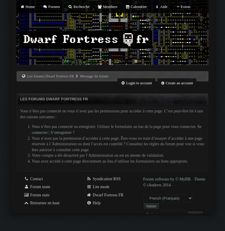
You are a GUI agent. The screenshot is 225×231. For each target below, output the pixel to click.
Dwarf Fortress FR (105, 195)
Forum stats (36, 195)
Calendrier (136, 6)
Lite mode (98, 187)
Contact (33, 179)
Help (93, 203)
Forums (51, 6)
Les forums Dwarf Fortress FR (50, 76)
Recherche (79, 6)
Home (27, 6)
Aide (161, 6)
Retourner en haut (41, 203)
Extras (182, 6)
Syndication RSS (103, 179)
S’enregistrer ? (63, 132)
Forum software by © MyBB (167, 179)
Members (107, 6)
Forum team (37, 187)
